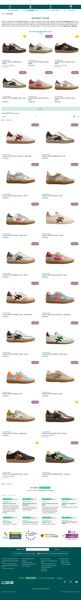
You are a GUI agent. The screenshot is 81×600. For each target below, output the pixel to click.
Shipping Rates (44, 553)
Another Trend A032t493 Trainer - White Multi (17, 314)
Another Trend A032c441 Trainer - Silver (15, 354)
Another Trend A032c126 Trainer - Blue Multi (56, 314)
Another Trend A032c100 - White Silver (65, 98)
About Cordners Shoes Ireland (9, 563)
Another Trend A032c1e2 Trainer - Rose (39, 98)
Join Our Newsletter (59, 553)
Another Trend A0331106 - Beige (52, 196)
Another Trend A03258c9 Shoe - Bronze (12, 62)
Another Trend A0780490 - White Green (54, 354)
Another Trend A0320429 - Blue (12, 394)
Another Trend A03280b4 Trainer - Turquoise (56, 474)
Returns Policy (64, 560)
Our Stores (31, 553)
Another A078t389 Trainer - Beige (52, 235)
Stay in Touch (21, 549)
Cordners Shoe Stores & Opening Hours (10, 566)
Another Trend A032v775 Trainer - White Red (16, 156)
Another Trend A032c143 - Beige (52, 394)
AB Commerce (76, 591)
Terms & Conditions (65, 564)
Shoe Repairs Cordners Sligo (28, 564)
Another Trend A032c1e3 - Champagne (14, 433)
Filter (40, 109)
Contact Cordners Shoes (8, 568)
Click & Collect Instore (26, 562)
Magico (65, 591)
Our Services (18, 553)
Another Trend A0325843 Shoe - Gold (13, 98)
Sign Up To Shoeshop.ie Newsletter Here (10, 561)
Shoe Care (44, 569)
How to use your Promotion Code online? (48, 561)
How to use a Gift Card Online (48, 563)
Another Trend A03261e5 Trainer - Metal (39, 62)
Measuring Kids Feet (46, 567)
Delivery (23, 560)
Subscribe (57, 549)
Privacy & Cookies (65, 562)
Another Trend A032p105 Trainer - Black (65, 62)
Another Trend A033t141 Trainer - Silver (15, 196)
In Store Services (25, 566)
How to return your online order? (49, 565)
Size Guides (44, 570)
